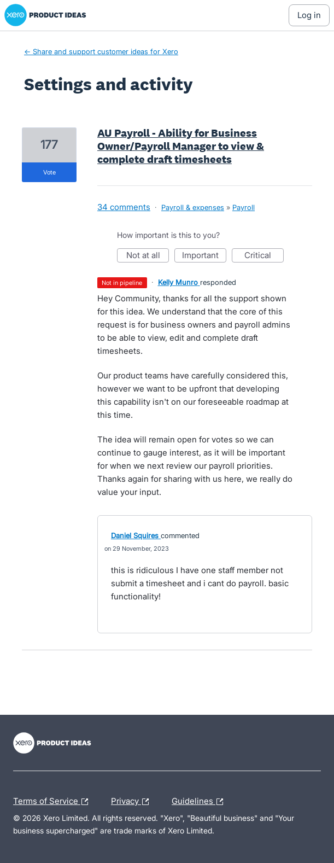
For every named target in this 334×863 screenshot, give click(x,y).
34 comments (123, 207)
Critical (264, 256)
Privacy (132, 801)
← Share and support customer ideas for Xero (101, 51)
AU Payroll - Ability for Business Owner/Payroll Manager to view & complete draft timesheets (180, 146)
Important (204, 256)
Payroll (243, 207)
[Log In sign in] (309, 15)
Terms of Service (53, 801)
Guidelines (200, 801)
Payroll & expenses (192, 207)
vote (49, 172)
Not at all (147, 256)
